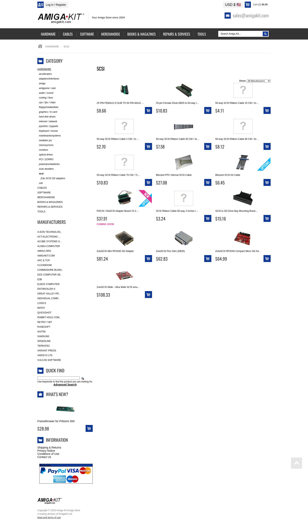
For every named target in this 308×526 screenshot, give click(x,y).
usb (40, 183)
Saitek (41, 331)
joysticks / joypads (47, 126)
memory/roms (45, 145)
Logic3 (41, 303)
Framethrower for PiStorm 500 (56, 421)
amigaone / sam (46, 88)
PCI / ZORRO (45, 159)
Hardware (52, 46)
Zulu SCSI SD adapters (51, 178)
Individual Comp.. (48, 298)
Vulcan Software (49, 360)
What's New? (57, 394)
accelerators (44, 74)
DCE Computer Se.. (49, 274)
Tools (41, 211)
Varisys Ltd (44, 355)
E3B (39, 279)
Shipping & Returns (49, 447)
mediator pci (44, 140)
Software (44, 192)
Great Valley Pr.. (48, 293)
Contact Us (44, 457)
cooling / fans (45, 97)
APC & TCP (43, 260)
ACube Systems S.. (49, 241)
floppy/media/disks (48, 107)
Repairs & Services (49, 206)
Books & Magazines (50, 202)
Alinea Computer (48, 246)
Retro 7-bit (44, 322)
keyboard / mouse (47, 131)
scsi (40, 173)
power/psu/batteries (48, 164)
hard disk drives (46, 116)
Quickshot (44, 312)
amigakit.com (46, 255)
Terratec (43, 345)
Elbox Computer (48, 284)
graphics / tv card (47, 112)
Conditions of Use (48, 453)
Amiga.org (44, 251)
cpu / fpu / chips (46, 102)
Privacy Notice (46, 450)
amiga (41, 83)
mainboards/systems (49, 135)
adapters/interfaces (48, 78)
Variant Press (46, 350)
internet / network (47, 121)
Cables (42, 187)
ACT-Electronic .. (48, 236)
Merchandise (46, 197)
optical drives (45, 154)
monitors (42, 150)
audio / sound (45, 93)
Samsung (43, 336)
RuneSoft (43, 326)
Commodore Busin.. (50, 270)
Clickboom (44, 265)
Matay (41, 308)
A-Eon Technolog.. (49, 232)
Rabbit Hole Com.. (48, 317)
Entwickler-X (46, 289)
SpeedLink (44, 341)
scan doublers (45, 169)
